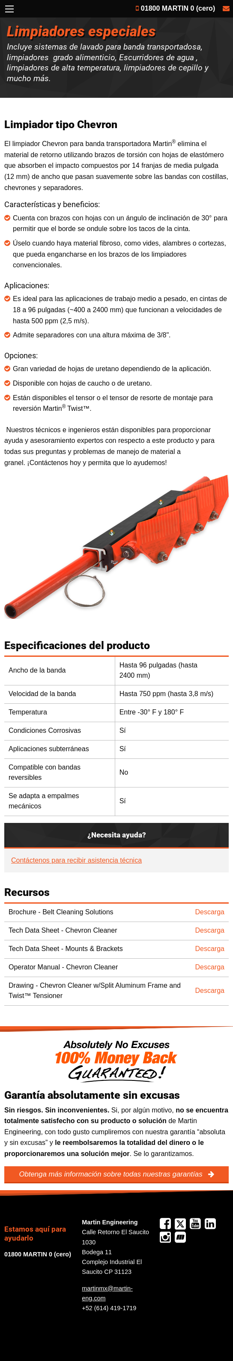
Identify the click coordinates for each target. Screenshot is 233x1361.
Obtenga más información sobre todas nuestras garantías (111, 1174)
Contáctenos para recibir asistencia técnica (76, 860)
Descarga (209, 912)
